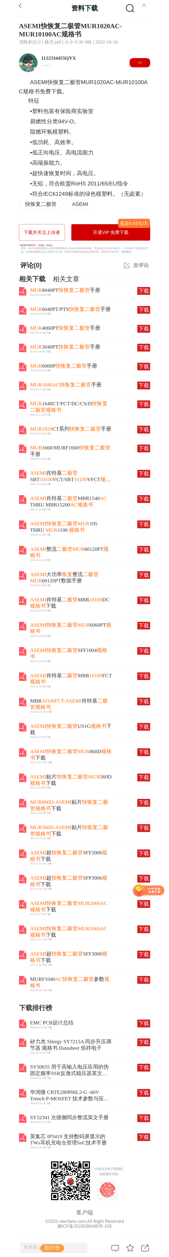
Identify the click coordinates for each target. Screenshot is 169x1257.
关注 (140, 62)
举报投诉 (126, 251)
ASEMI (80, 204)
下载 (143, 291)
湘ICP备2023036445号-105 (84, 1226)
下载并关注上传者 (42, 232)
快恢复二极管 (41, 204)
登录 (34, 245)
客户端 (84, 1212)
